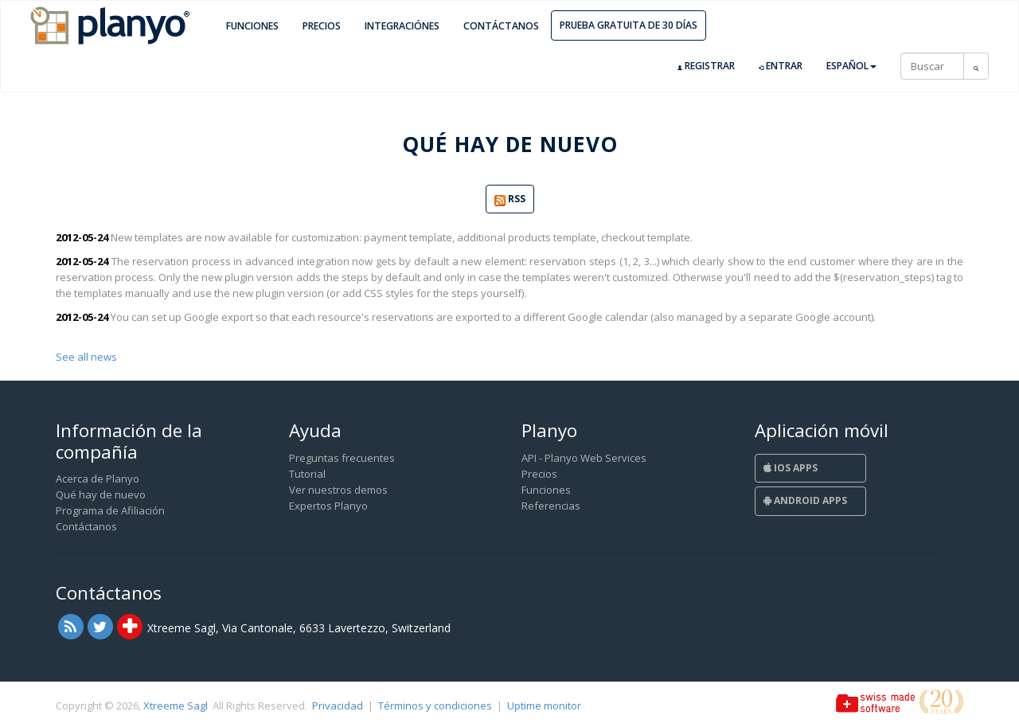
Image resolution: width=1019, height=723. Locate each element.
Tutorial (307, 474)
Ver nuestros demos (338, 490)
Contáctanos (501, 26)
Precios (322, 26)
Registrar (706, 66)
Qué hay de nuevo (101, 494)
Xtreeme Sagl (175, 705)
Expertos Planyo (328, 505)
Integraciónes (402, 26)
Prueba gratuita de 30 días (628, 25)
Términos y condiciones (435, 705)
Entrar (780, 66)
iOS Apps (790, 468)
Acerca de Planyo (97, 478)
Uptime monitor (544, 705)
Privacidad (337, 705)
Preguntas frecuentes (342, 458)
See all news (86, 357)
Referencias (550, 505)
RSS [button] (509, 199)
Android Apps (805, 500)
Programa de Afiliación (110, 510)
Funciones (252, 26)
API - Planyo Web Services (583, 458)
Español (851, 65)
